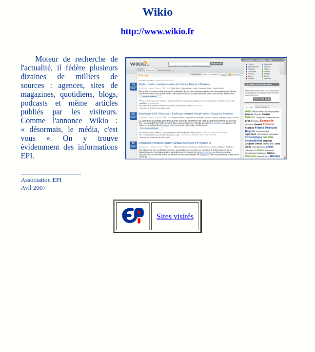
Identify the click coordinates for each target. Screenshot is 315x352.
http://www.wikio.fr (157, 31)
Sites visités (175, 216)
